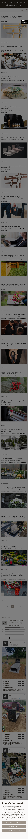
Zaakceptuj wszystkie (14, 830)
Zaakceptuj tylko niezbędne (14, 822)
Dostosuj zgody (14, 826)
